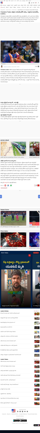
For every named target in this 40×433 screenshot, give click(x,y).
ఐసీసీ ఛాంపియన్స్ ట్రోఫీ (4, 188)
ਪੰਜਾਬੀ (18, 0)
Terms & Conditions (20, 416)
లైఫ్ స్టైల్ (22, 5)
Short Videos (4, 253)
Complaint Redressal (23, 414)
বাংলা (15, 0)
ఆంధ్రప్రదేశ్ (15, 5)
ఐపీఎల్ (12, 5)
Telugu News (3, 10)
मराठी (9, 0)
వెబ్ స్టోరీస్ (31, 5)
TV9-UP (29, 0)
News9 (2, 0)
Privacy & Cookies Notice (32, 414)
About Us (9, 414)
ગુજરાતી (12, 0)
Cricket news (14, 10)
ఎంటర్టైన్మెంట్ (8, 5)
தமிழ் (20, 0)
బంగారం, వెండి (24, 7)
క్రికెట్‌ (28, 7)
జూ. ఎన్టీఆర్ (34, 7)
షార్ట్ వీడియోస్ (35, 5)
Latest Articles (4, 311)
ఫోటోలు (25, 5)
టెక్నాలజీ (11, 7)
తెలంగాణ (19, 5)
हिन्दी (4, 0)
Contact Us (4, 414)
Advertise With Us (14, 414)
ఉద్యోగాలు (7, 7)
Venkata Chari (6, 66)
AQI (33, 2)
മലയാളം (23, 0)
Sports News (8, 10)
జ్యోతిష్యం (14, 7)
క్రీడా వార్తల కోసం (6, 182)
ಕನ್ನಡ (7, 0)
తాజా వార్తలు (4, 5)
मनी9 (27, 0)
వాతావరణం (18, 7)
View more (36, 253)
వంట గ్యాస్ (3, 7)
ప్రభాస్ (30, 7)
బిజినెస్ (28, 5)
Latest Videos (4, 359)
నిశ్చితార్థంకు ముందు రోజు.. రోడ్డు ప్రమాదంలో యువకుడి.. (10, 305)
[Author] (2, 66)
